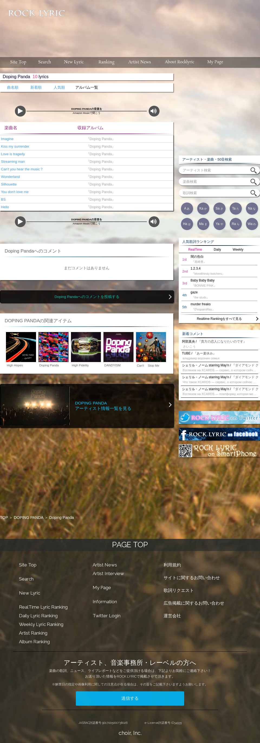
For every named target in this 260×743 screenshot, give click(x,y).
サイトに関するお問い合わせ (192, 577)
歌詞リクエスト (179, 590)
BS (3, 199)
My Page (102, 587)
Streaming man (12, 162)
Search (26, 579)
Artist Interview (108, 573)
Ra (236, 224)
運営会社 (172, 615)
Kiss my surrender (14, 146)
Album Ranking (34, 641)
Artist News (105, 565)
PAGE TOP (130, 544)
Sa (219, 208)
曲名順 (12, 87)
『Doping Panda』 (99, 139)
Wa (252, 224)
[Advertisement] (131, 34)
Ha (187, 224)
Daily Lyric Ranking (38, 615)
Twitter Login (107, 615)
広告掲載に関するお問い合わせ (194, 603)
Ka (203, 208)
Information (105, 601)
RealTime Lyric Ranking (43, 607)
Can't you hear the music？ (21, 169)
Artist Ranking (33, 633)
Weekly (238, 249)
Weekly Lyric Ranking (41, 624)
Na (252, 208)
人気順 (59, 87)
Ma (203, 224)
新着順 (36, 87)
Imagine (7, 139)
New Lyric (29, 593)
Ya (219, 224)
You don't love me (14, 192)
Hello (4, 207)
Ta (235, 208)
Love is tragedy (12, 154)
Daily (217, 249)
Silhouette (8, 184)
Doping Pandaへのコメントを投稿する (86, 297)
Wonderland (10, 177)
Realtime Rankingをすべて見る (219, 319)
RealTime (195, 249)
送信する (130, 698)
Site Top (28, 565)
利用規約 (172, 565)
